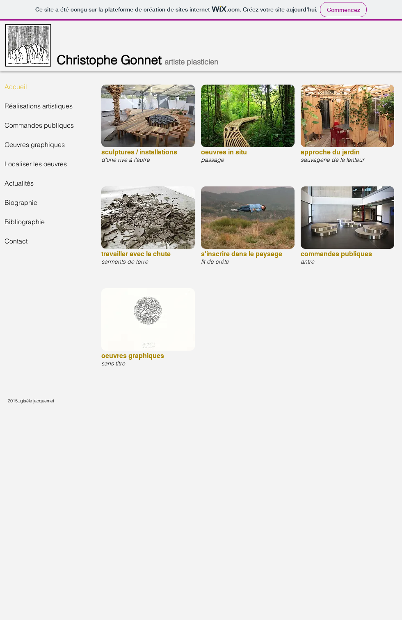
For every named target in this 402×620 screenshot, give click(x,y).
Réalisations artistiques (39, 106)
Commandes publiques (39, 125)
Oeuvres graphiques (35, 144)
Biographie (21, 202)
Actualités (19, 183)
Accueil (16, 87)
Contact (16, 241)
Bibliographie (25, 222)
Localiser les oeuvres (36, 164)
